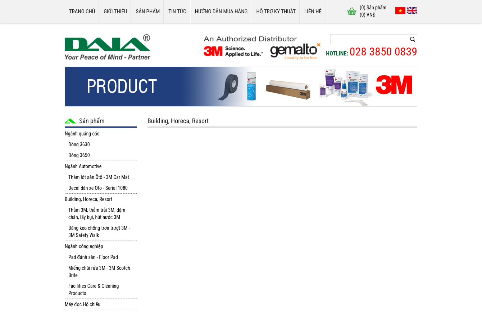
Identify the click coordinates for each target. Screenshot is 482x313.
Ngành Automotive (83, 166)
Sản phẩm (148, 11)
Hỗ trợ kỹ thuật (276, 11)
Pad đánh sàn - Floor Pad (93, 257)
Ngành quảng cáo (82, 134)
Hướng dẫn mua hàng (221, 11)
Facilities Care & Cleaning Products (93, 289)
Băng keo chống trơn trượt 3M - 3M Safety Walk (99, 231)
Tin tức (177, 11)
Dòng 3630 (79, 144)
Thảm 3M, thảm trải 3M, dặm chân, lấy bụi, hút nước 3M (96, 213)
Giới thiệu (115, 11)
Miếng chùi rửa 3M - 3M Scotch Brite (99, 271)
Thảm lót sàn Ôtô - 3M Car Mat (98, 177)
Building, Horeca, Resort (88, 199)
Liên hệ (313, 11)
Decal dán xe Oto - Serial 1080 (98, 188)
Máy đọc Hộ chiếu (82, 304)
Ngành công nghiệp (84, 246)
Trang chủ (82, 11)
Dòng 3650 (79, 155)
